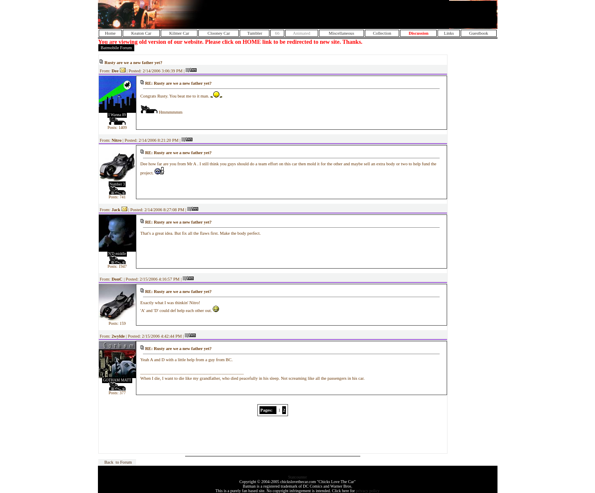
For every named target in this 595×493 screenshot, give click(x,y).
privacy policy (367, 490)
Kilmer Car (179, 33)
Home (110, 33)
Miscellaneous (342, 33)
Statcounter (297, 477)
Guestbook (478, 33)
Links (449, 33)
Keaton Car (141, 33)
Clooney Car (218, 33)
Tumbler (254, 33)
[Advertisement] (399, 14)
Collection (382, 33)
